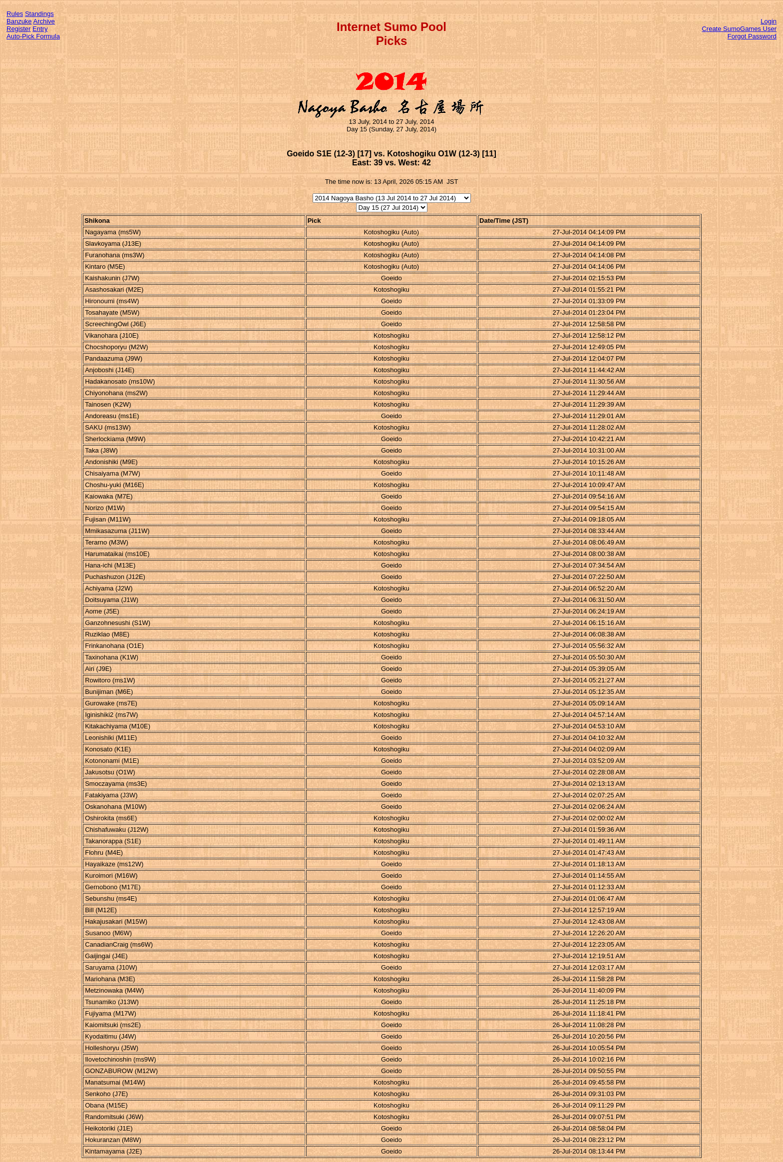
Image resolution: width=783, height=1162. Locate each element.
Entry (39, 28)
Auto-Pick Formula (33, 36)
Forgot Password (752, 36)
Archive (44, 21)
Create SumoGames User (739, 28)
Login (769, 21)
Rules (14, 13)
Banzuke (19, 21)
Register (18, 28)
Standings (39, 13)
